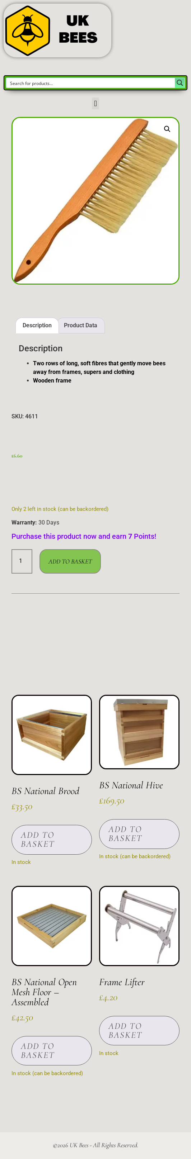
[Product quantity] (21, 561)
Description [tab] (37, 325)
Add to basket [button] (38, 839)
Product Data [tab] (80, 325)
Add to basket (70, 561)
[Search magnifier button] (180, 83)
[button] (95, 103)
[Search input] (91, 82)
